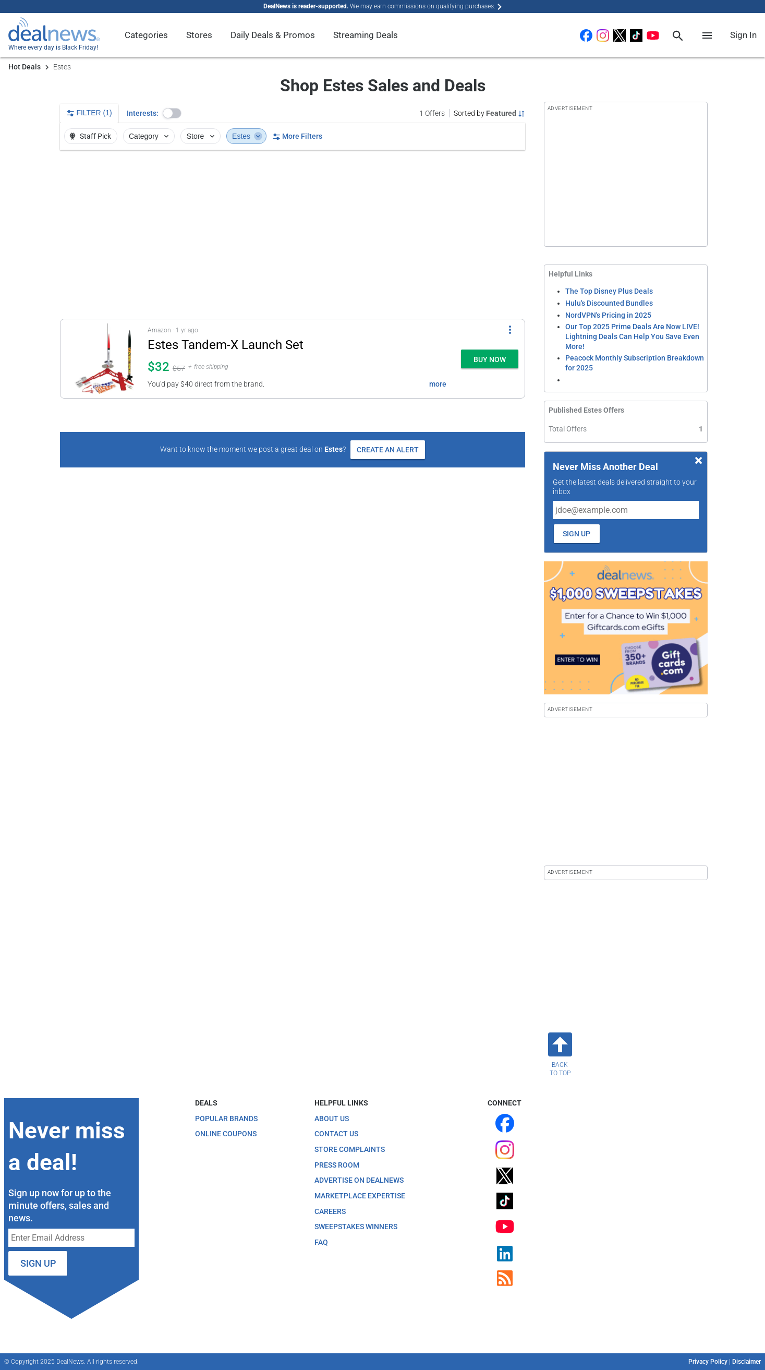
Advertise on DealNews (359, 1180)
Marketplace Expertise (359, 1196)
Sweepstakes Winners (355, 1226)
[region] (292, 234)
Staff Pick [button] (90, 136)
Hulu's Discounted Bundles (609, 303)
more (437, 384)
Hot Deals (24, 67)
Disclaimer (746, 1361)
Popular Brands (226, 1118)
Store (201, 136)
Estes (247, 136)
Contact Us (336, 1133)
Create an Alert (388, 450)
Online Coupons (226, 1133)
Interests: (143, 113)
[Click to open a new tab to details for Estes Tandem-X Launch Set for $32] (104, 358)
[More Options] (510, 329)
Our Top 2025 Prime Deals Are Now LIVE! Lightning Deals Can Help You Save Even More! (632, 336)
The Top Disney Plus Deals (609, 291)
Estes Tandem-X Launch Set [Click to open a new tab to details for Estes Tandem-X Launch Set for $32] (225, 345)
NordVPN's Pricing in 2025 (608, 315)
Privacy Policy (707, 1361)
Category (150, 136)
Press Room (336, 1165)
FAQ (321, 1242)
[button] (172, 113)
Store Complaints (349, 1149)
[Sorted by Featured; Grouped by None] (489, 113)
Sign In (743, 35)
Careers (330, 1211)
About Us (331, 1118)
